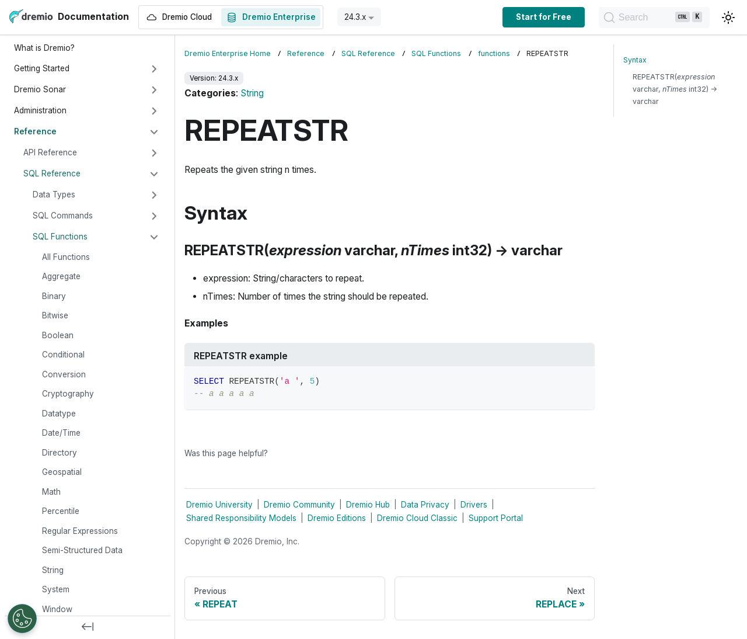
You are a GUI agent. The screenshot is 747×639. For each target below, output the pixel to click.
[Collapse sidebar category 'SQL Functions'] (154, 237)
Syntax (635, 59)
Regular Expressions (80, 531)
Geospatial (62, 472)
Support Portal (496, 518)
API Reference (50, 152)
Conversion (64, 374)
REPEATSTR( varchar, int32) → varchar (675, 89)
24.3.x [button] (355, 17)
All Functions (66, 257)
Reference (35, 131)
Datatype (59, 413)
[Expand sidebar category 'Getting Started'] (154, 69)
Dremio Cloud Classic (417, 518)
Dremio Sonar (40, 89)
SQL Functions (60, 236)
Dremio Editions (337, 518)
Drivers (473, 504)
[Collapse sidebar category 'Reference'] (154, 132)
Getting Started (41, 68)
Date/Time (61, 432)
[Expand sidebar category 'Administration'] (154, 111)
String (53, 570)
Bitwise (55, 315)
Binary (54, 296)
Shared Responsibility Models (241, 518)
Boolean (58, 335)
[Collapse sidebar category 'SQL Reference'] (154, 174)
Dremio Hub (368, 504)
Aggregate (61, 276)
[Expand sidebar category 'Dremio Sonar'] (154, 90)
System (55, 589)
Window (57, 609)
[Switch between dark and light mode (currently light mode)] (728, 17)
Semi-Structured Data (82, 550)
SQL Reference (52, 173)
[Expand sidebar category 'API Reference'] (154, 153)
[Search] (651, 17)
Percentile (60, 511)
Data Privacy (425, 504)
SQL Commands (63, 215)
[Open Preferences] (22, 618)
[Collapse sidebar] (87, 627)
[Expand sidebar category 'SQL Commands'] (154, 216)
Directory (59, 452)
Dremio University (219, 504)
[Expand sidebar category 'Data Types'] (154, 195)
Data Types (54, 194)
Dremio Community (299, 504)
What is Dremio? (44, 48)
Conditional (63, 354)
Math (51, 491)
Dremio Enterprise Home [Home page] (227, 53)
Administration (40, 110)
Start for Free (538, 17)
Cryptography (68, 393)
